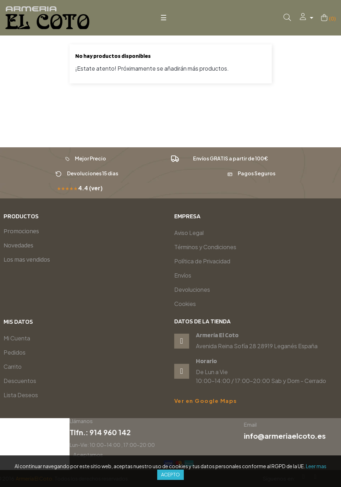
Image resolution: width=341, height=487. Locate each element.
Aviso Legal (189, 232)
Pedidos (15, 352)
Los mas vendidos (27, 259)
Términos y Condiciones (205, 247)
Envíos (182, 275)
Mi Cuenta (17, 338)
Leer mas (316, 466)
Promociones (21, 231)
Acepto (170, 474)
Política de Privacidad (202, 261)
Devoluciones (192, 289)
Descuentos (20, 380)
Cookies (185, 303)
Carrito (13, 366)
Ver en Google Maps (205, 401)
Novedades (18, 245)
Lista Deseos (21, 395)
